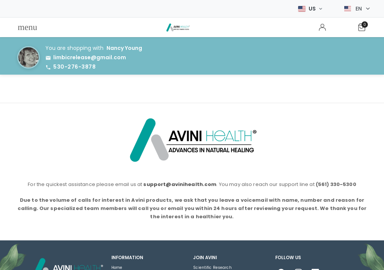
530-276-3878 (74, 67)
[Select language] (357, 8)
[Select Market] (310, 8)
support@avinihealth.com (179, 184)
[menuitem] (27, 27)
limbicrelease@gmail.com (89, 57)
